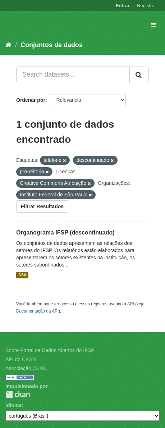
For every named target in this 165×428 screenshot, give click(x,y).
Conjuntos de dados (51, 45)
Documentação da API (37, 311)
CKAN (17, 394)
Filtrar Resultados (42, 206)
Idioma (13, 405)
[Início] (8, 45)
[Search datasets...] (73, 75)
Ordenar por (30, 100)
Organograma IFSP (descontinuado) (65, 232)
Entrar (122, 5)
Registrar (146, 5)
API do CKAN (20, 359)
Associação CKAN (25, 368)
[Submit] (139, 75)
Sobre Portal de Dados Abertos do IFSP (49, 350)
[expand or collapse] (153, 25)
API (130, 303)
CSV (22, 275)
